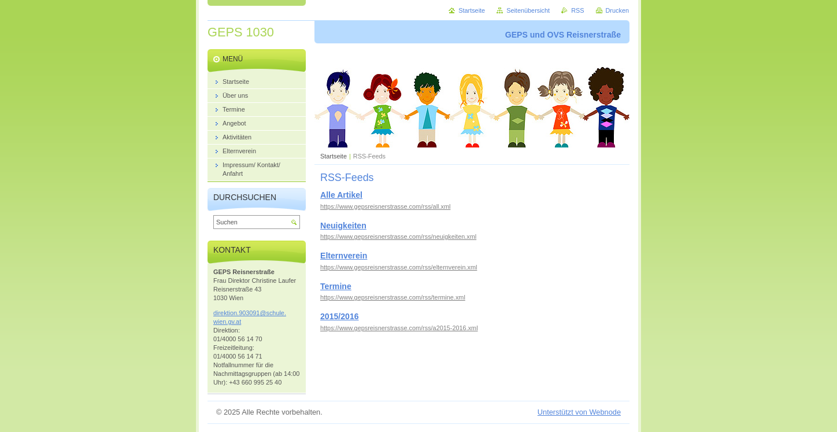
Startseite (333, 156)
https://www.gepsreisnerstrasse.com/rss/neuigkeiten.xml (398, 236)
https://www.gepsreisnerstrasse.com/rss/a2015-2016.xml (399, 327)
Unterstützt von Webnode (579, 412)
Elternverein (343, 255)
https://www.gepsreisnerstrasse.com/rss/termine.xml (392, 297)
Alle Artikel (341, 195)
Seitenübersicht (528, 10)
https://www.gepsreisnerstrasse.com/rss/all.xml (385, 206)
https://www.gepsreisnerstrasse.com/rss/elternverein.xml (398, 267)
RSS (577, 10)
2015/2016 (339, 316)
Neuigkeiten (343, 225)
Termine (335, 286)
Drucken (617, 10)
